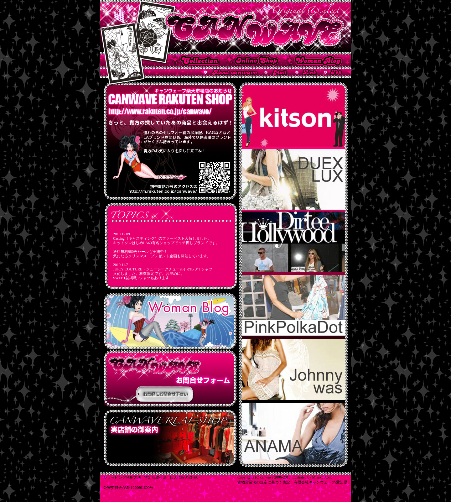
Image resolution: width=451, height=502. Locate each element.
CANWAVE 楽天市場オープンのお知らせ (170, 141)
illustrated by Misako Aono (312, 477)
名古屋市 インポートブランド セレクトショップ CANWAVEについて (231, 72)
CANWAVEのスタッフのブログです (170, 321)
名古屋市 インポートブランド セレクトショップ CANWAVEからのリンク (306, 72)
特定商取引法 (155, 477)
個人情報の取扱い (185, 477)
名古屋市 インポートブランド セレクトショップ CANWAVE (225, 27)
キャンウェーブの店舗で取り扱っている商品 (194, 60)
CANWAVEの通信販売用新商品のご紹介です (170, 438)
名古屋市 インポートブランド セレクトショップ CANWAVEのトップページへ (333, 72)
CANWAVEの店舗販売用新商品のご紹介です (170, 378)
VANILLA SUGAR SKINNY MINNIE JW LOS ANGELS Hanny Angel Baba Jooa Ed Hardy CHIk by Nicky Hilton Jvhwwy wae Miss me (293, 274)
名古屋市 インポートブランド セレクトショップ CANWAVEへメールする (276, 72)
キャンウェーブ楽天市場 (252, 60)
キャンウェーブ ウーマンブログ (313, 60)
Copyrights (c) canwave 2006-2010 (264, 477)
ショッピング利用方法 (122, 477)
